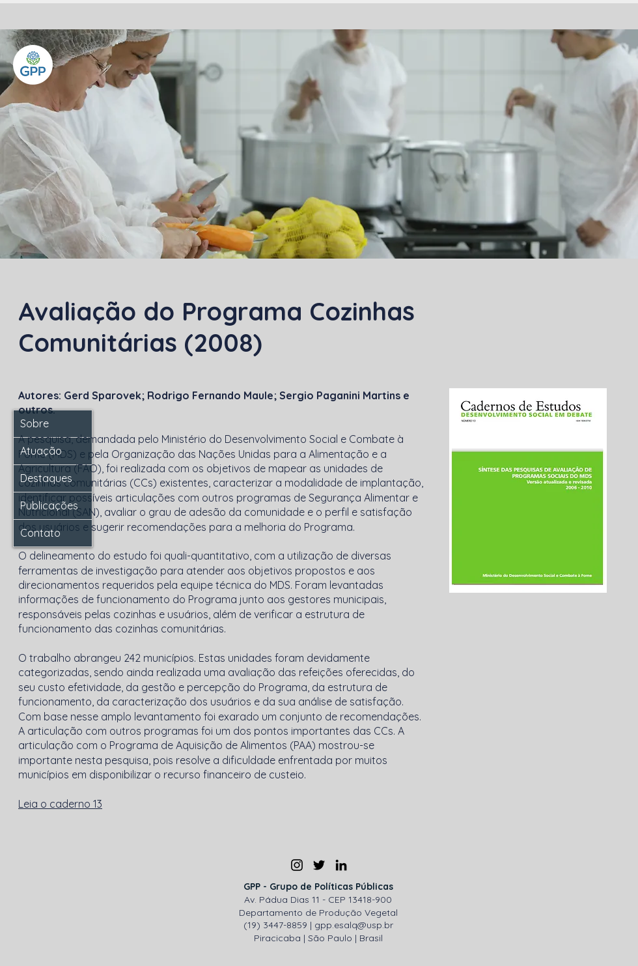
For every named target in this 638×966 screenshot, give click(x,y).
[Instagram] (297, 865)
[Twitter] (319, 865)
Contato (40, 532)
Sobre (34, 423)
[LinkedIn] (341, 865)
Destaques (46, 478)
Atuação (41, 450)
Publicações (49, 505)
